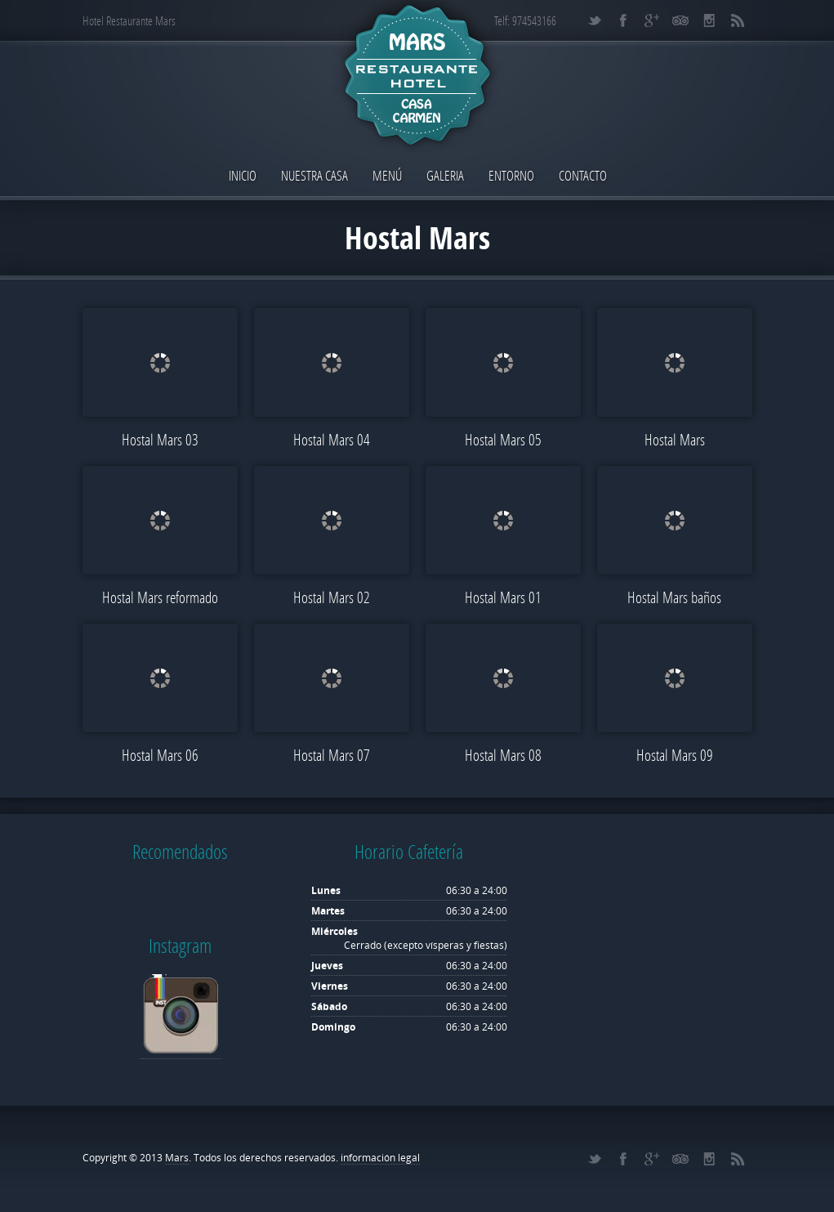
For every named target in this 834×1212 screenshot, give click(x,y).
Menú (387, 175)
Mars (177, 1158)
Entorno (511, 175)
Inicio (242, 175)
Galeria (445, 175)
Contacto (583, 175)
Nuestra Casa (314, 175)
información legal (380, 1158)
